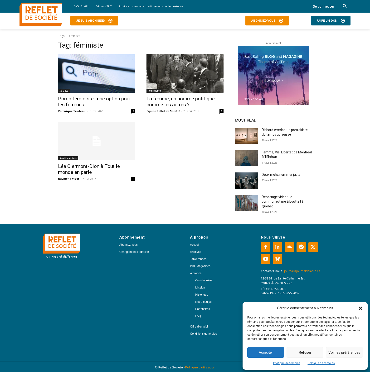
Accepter (266, 352)
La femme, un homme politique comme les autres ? (180, 102)
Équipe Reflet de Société (163, 111)
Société (63, 90)
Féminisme (154, 90)
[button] (360, 308)
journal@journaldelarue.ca (302, 271)
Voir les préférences (344, 352)
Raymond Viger (68, 178)
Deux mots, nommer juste (281, 174)
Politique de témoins (286, 363)
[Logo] (40, 14)
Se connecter (323, 6)
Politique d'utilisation (200, 367)
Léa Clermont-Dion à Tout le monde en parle (89, 169)
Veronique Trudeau (72, 111)
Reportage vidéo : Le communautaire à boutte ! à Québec (282, 201)
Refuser (305, 352)
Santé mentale (68, 158)
